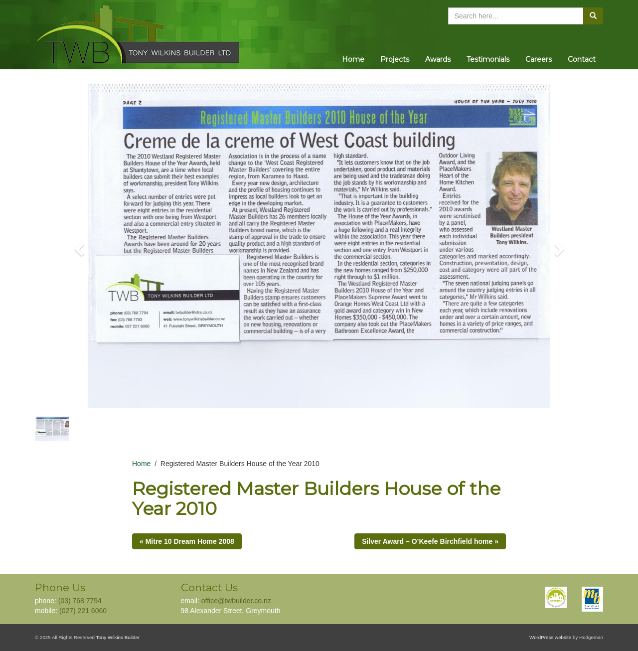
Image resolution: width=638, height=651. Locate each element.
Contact (582, 59)
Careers (538, 59)
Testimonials (488, 59)
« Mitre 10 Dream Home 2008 (187, 541)
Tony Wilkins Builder (118, 637)
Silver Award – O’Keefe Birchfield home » (430, 541)
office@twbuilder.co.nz (236, 601)
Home (353, 59)
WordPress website (550, 637)
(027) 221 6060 (83, 611)
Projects (394, 59)
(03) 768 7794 (80, 601)
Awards (438, 59)
